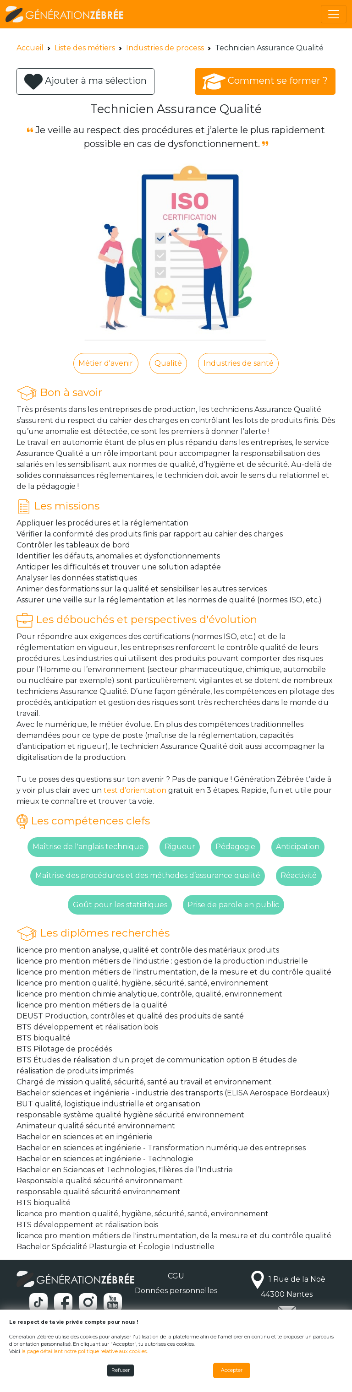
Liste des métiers (85, 47)
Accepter (231, 1370)
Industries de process (165, 47)
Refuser (120, 1370)
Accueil (30, 47)
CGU (176, 1276)
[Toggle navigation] (333, 14)
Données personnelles (176, 1290)
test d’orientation (135, 790)
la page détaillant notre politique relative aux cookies (84, 1351)
